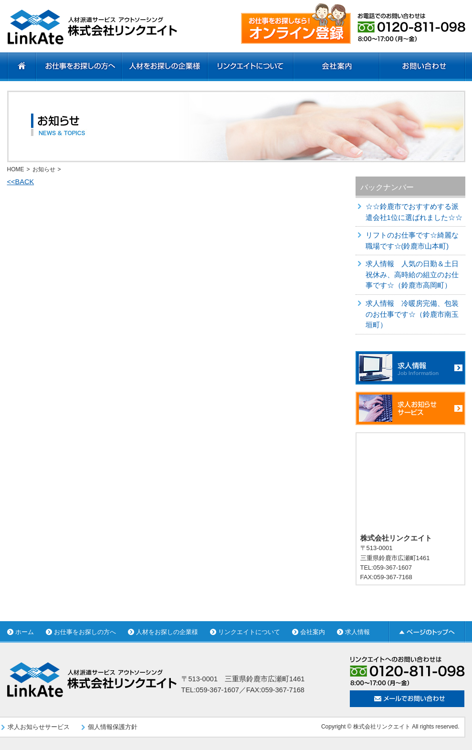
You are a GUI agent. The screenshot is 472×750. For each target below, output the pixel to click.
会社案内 (312, 631)
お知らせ (43, 169)
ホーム (24, 631)
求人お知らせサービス (39, 726)
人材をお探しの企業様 (167, 631)
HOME (15, 169)
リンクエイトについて (249, 631)
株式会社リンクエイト (381, 726)
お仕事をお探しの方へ (85, 631)
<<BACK (20, 182)
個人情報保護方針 (112, 726)
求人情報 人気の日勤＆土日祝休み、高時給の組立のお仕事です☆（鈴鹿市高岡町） (412, 274)
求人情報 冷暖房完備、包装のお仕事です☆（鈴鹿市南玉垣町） (412, 314)
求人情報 (357, 631)
